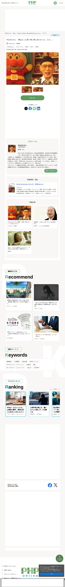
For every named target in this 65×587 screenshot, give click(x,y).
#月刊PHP (36, 367)
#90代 (37, 46)
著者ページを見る (50, 170)
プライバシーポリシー (46, 570)
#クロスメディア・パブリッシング (15, 364)
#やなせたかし (10, 46)
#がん (32, 46)
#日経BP (28, 364)
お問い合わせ (7, 570)
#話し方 (29, 367)
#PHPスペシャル (34, 361)
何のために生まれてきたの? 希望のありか (30, 184)
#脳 (34, 364)
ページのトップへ (59, 558)
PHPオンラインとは (9, 566)
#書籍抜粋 (9, 361)
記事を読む (32, 98)
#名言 (26, 46)
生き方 (55, 35)
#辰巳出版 (24, 361)
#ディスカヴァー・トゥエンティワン (16, 367)
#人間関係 (16, 361)
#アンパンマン (19, 46)
